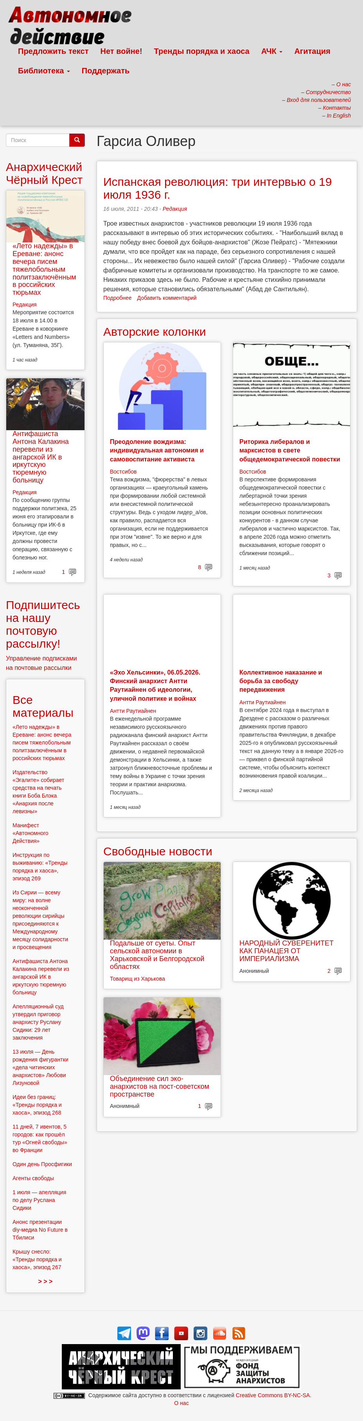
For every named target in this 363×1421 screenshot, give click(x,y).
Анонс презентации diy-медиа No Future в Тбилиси (40, 1230)
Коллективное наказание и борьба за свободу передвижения (280, 681)
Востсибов (123, 471)
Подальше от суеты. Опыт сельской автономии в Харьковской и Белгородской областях (157, 954)
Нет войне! (121, 51)
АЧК (272, 51)
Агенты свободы (33, 1178)
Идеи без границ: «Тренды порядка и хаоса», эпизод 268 (37, 1105)
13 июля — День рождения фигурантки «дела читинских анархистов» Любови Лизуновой (40, 1067)
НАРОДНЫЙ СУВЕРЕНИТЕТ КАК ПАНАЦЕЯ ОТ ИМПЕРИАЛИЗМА (286, 951)
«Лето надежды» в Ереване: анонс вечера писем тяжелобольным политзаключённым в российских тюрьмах (44, 269)
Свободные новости (157, 851)
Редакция (175, 209)
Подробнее (117, 298)
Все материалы (43, 706)
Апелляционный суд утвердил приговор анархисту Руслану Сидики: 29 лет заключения (38, 1022)
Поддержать (105, 70)
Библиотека (44, 70)
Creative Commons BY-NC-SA (273, 1395)
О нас (181, 1403)
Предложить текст (53, 51)
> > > (45, 1281)
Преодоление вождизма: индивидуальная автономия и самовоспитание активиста (157, 450)
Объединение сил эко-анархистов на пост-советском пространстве (159, 1086)
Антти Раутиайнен (133, 711)
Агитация (312, 51)
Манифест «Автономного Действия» (31, 833)
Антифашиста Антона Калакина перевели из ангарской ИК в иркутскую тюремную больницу (41, 457)
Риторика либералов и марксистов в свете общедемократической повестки (289, 450)
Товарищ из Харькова (137, 979)
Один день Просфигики (42, 1164)
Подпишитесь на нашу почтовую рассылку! (43, 624)
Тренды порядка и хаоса (202, 51)
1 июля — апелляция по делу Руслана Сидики (39, 1200)
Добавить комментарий (167, 298)
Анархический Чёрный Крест (44, 173)
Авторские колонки (154, 331)
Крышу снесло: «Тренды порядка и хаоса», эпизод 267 (37, 1259)
